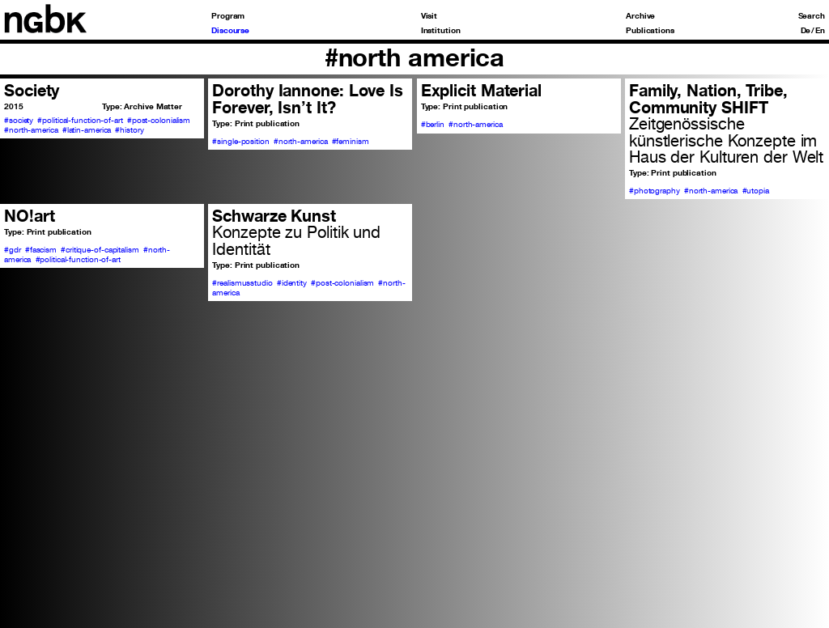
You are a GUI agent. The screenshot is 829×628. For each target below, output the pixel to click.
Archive (640, 15)
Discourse (230, 30)
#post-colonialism (158, 120)
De (806, 30)
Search (811, 15)
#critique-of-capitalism (100, 249)
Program (227, 15)
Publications (650, 30)
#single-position (240, 141)
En (820, 30)
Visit (429, 15)
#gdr (12, 249)
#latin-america (87, 129)
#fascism (41, 249)
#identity (292, 282)
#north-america (31, 129)
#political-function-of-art (79, 120)
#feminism (350, 141)
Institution (441, 30)
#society (18, 120)
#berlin (432, 124)
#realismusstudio (242, 282)
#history (129, 129)
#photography (654, 190)
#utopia (755, 190)
